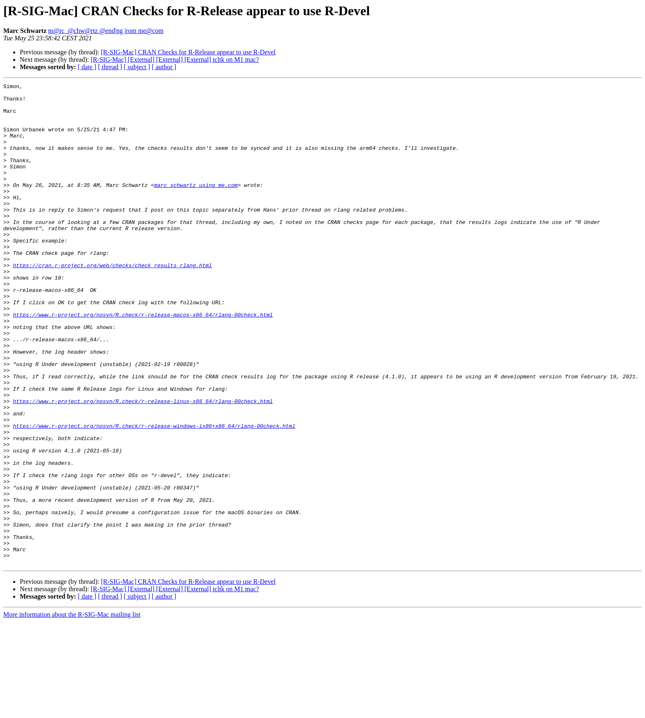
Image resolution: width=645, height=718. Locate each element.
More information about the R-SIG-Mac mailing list (71, 710)
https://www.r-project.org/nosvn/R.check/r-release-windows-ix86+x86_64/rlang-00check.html (154, 495)
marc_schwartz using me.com (196, 206)
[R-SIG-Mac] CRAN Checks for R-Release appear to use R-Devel (188, 52)
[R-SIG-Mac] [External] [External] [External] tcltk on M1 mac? (174, 59)
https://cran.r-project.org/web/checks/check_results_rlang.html (112, 302)
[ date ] (87, 66)
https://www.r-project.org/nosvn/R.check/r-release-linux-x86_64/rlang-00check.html (143, 465)
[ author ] (164, 66)
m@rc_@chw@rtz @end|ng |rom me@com (105, 30)
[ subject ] (137, 66)
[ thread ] (110, 66)
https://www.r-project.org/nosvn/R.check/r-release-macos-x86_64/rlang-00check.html (143, 361)
